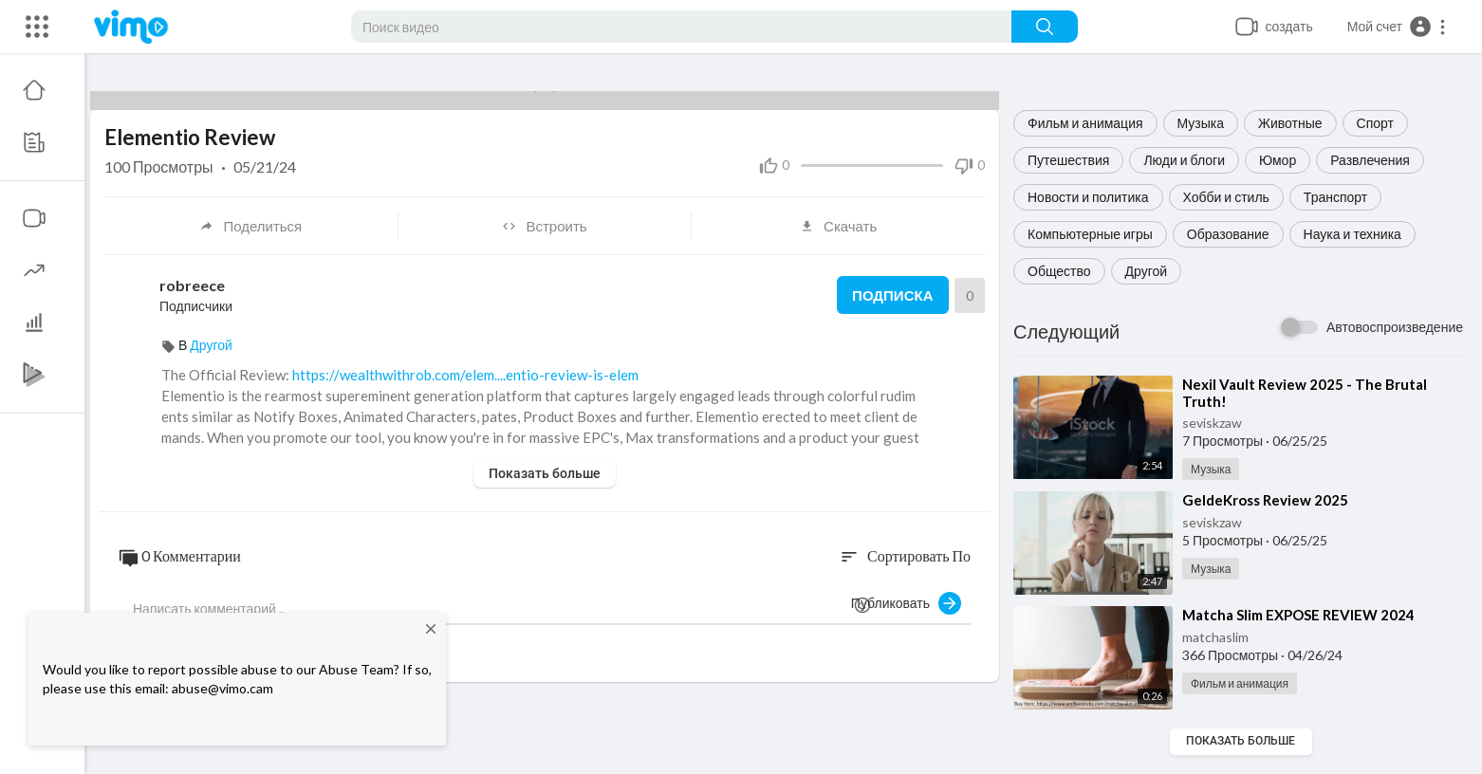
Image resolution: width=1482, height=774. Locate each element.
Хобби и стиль (1226, 197)
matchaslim (1215, 637)
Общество (1059, 271)
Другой (1146, 271)
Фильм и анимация (1085, 123)
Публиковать (906, 603)
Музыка (1201, 123)
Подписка (892, 295)
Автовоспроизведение (1394, 327)
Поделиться (250, 225)
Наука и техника (1352, 234)
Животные (1290, 123)
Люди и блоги (1184, 160)
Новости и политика (1088, 197)
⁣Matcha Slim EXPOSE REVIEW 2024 (1298, 614)
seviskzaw (1212, 423)
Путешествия (1068, 160)
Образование (1228, 234)
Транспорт (1335, 197)
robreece (192, 285)
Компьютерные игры (1090, 234)
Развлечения (1370, 160)
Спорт (1375, 123)
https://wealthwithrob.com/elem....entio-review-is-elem (465, 374)
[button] (1397, 26)
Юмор (1277, 160)
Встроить (544, 225)
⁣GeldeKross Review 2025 (1265, 499)
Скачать (838, 225)
